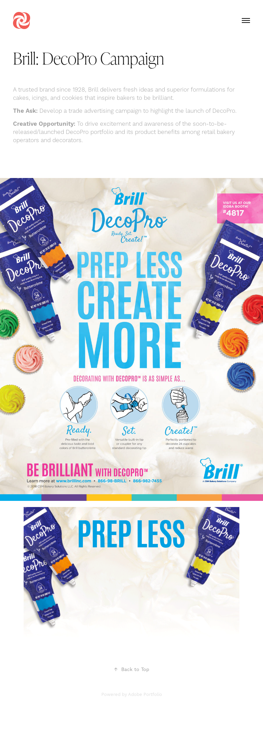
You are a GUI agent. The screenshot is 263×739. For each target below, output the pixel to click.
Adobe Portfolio (145, 694)
